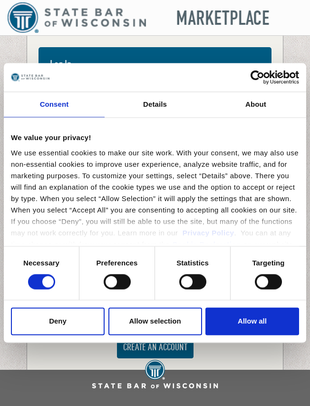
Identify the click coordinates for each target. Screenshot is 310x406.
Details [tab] (155, 104)
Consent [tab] (54, 104)
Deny (58, 321)
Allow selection (155, 321)
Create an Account (155, 348)
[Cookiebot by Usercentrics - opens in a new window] (257, 77)
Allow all (252, 321)
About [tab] (255, 104)
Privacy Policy (208, 233)
